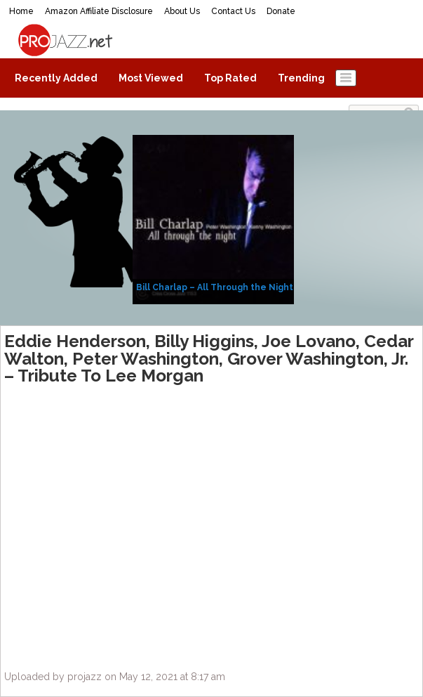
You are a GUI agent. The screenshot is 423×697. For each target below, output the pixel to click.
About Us (182, 11)
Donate (281, 11)
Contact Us (233, 11)
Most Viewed (151, 78)
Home (21, 11)
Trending (301, 78)
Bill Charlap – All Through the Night (214, 287)
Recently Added (56, 78)
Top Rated (230, 78)
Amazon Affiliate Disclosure (99, 11)
